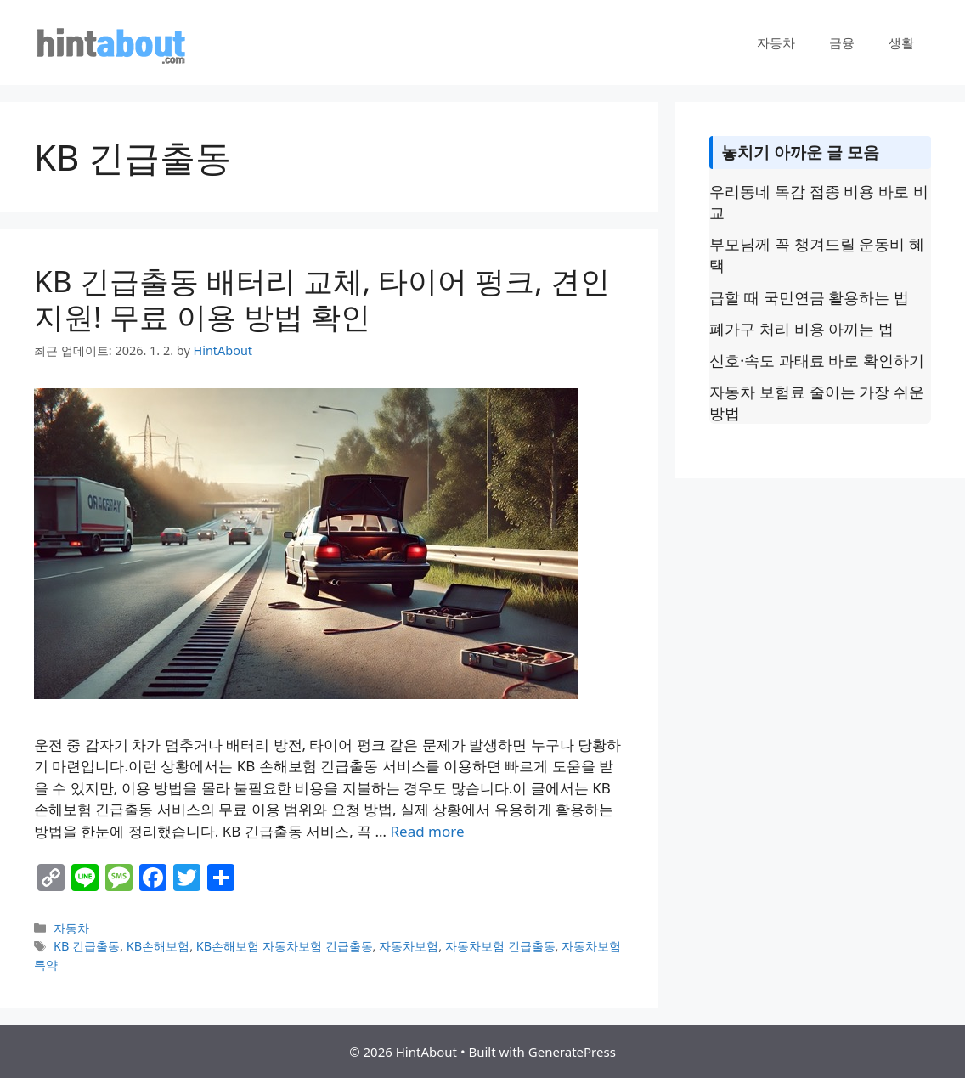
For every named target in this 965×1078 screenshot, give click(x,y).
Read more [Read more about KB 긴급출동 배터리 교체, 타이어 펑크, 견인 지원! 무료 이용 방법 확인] (428, 831)
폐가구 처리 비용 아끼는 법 (801, 329)
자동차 (776, 42)
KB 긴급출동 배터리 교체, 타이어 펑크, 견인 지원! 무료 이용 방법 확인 (322, 298)
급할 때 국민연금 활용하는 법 (809, 297)
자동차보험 (408, 946)
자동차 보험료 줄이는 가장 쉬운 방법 (816, 402)
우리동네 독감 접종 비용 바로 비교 (818, 202)
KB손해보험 (158, 946)
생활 (901, 42)
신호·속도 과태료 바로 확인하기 (816, 360)
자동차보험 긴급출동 (500, 946)
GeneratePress (572, 1051)
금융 (842, 42)
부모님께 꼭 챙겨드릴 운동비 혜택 (816, 254)
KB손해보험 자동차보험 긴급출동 (284, 946)
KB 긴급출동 (87, 946)
